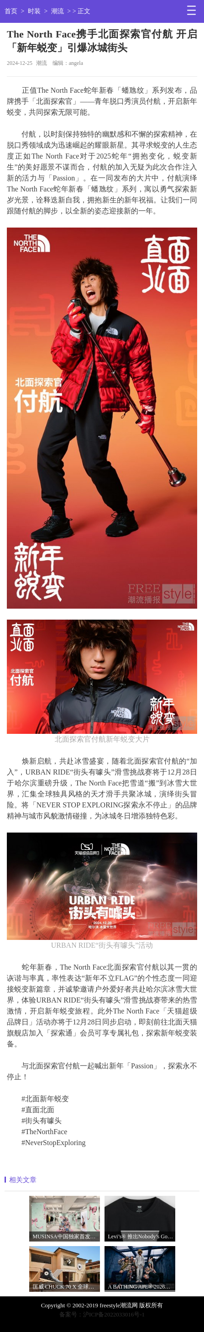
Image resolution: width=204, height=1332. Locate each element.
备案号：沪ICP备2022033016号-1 (102, 1314)
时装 (34, 11)
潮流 (57, 11)
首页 (11, 11)
